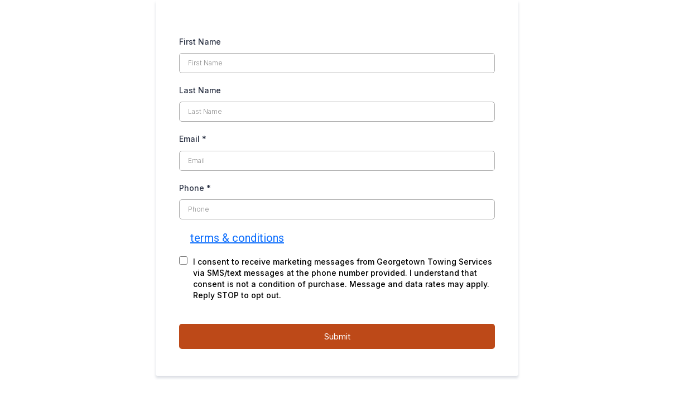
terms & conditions (237, 238)
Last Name (200, 90)
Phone (195, 188)
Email (192, 138)
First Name (200, 41)
